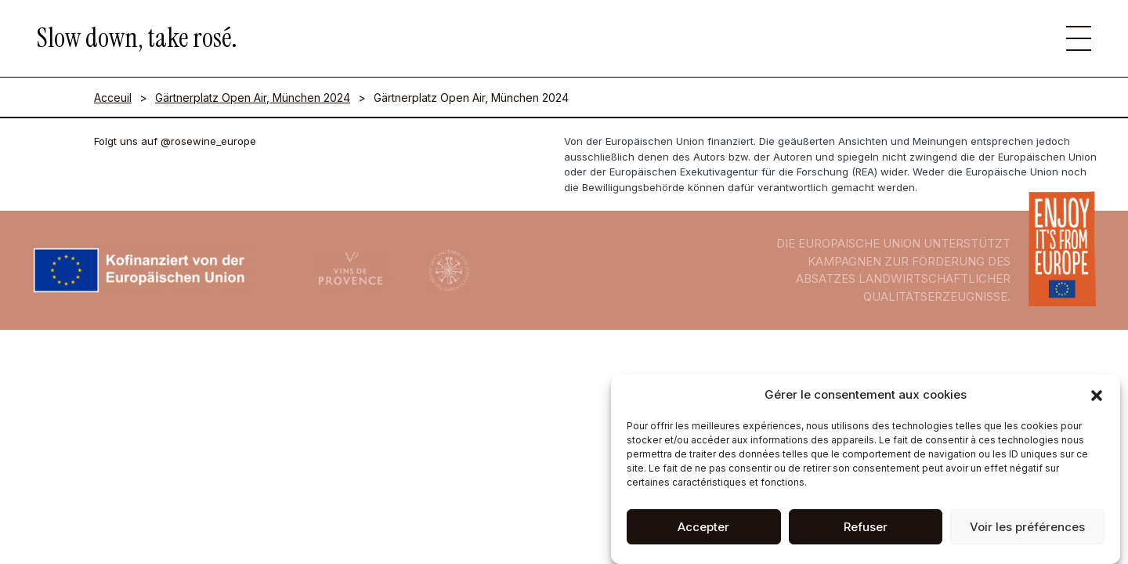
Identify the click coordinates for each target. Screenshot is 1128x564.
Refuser (866, 530)
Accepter (703, 530)
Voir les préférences (1027, 530)
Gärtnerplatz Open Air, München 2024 (252, 97)
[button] (1096, 399)
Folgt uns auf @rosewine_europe (175, 141)
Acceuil (113, 97)
